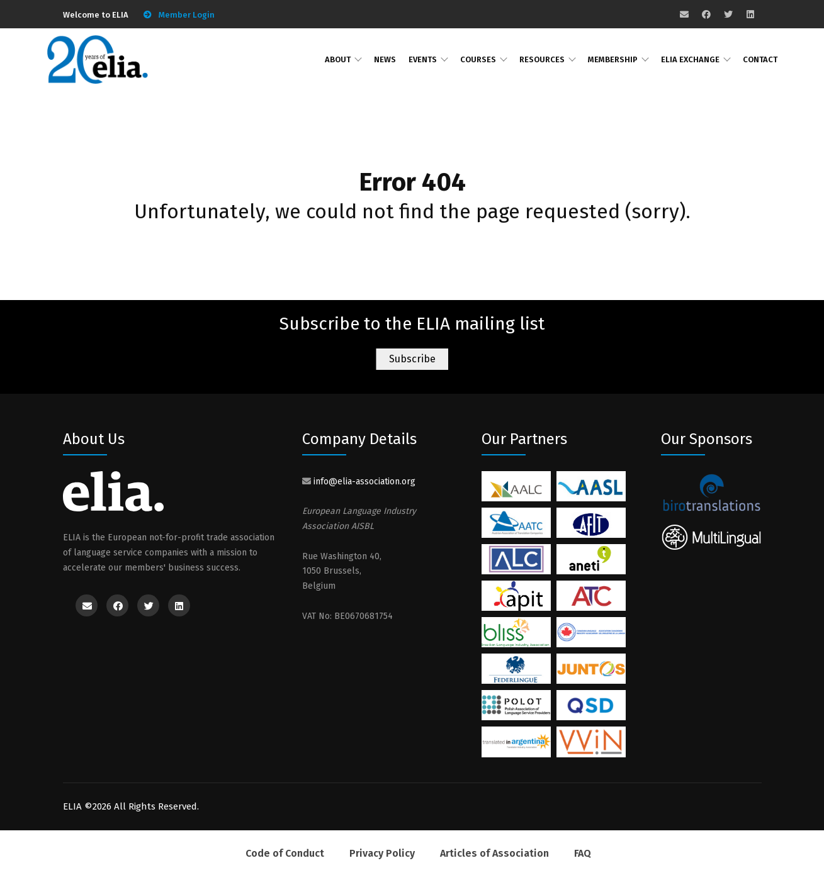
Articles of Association (494, 853)
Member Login (187, 14)
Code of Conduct (285, 853)
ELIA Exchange (690, 59)
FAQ (582, 853)
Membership (613, 59)
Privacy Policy (382, 853)
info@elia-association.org (364, 481)
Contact (760, 59)
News (385, 59)
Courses (478, 59)
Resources (542, 59)
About (338, 59)
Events (423, 59)
